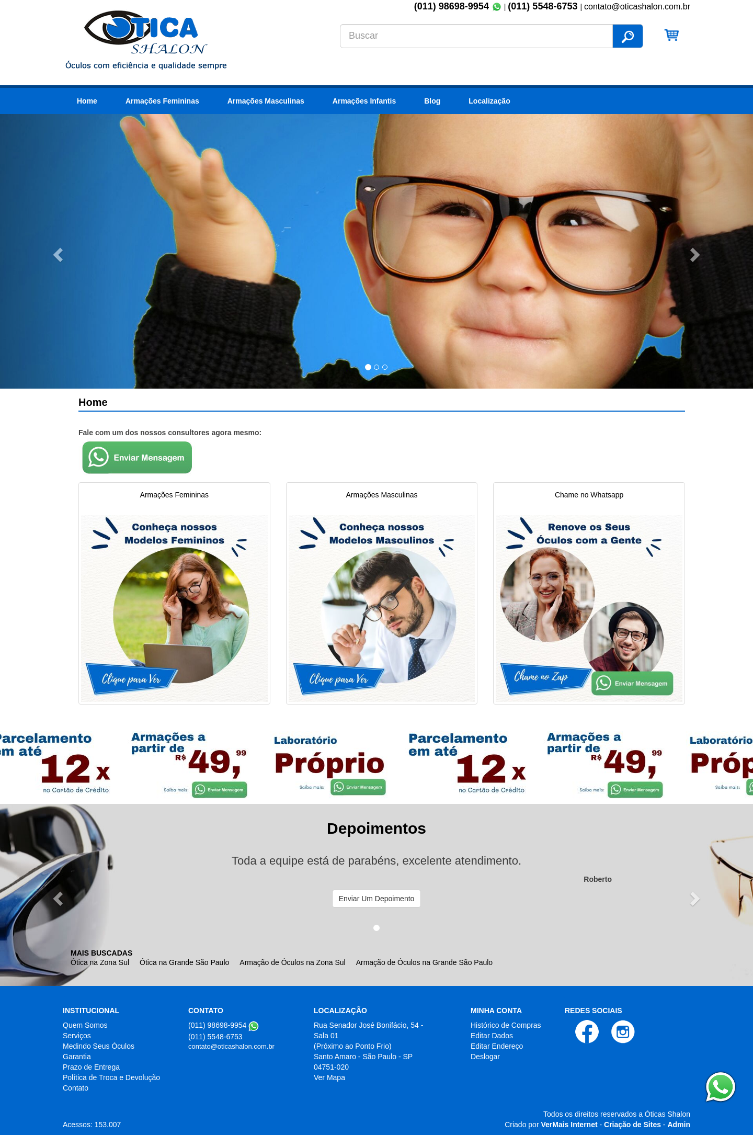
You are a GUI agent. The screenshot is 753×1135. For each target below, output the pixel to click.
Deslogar (485, 1056)
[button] (56, 251)
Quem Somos (85, 1025)
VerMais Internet (569, 1124)
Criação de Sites (632, 1124)
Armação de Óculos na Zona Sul (292, 962)
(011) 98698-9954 (451, 6)
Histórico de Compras (506, 1025)
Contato (75, 1088)
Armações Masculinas (265, 101)
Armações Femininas (162, 101)
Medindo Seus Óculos (98, 1046)
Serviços (77, 1035)
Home (87, 101)
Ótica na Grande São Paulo (184, 962)
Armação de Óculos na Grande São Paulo (424, 962)
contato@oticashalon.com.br (231, 1046)
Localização (489, 101)
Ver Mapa (329, 1077)
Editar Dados (492, 1035)
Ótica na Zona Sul (100, 962)
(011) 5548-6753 (544, 6)
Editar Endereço (497, 1046)
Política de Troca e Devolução (111, 1077)
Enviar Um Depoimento (377, 898)
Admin (678, 1124)
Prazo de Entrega (91, 1067)
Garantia (77, 1056)
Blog (432, 101)
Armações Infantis (364, 101)
